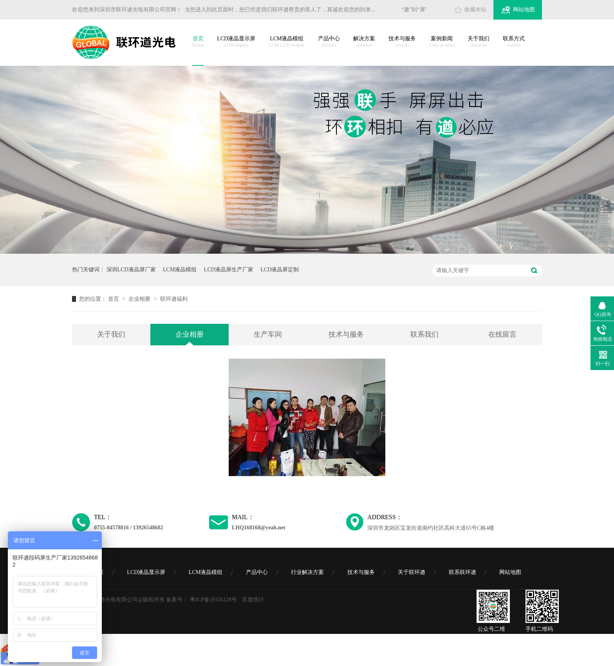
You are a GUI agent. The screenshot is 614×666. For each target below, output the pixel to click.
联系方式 (514, 42)
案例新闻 (441, 42)
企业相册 (140, 299)
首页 (198, 42)
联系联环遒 (462, 572)
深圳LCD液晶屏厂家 (131, 270)
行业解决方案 (307, 572)
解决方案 (364, 42)
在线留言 (502, 334)
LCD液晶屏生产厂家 (228, 270)
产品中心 (329, 42)
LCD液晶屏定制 (279, 270)
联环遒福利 (174, 299)
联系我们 (424, 334)
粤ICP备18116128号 (213, 600)
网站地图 (524, 10)
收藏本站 (475, 10)
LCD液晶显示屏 (236, 42)
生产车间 (268, 334)
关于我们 (478, 42)
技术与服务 (402, 42)
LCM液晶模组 (287, 42)
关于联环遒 (411, 572)
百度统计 (253, 600)
